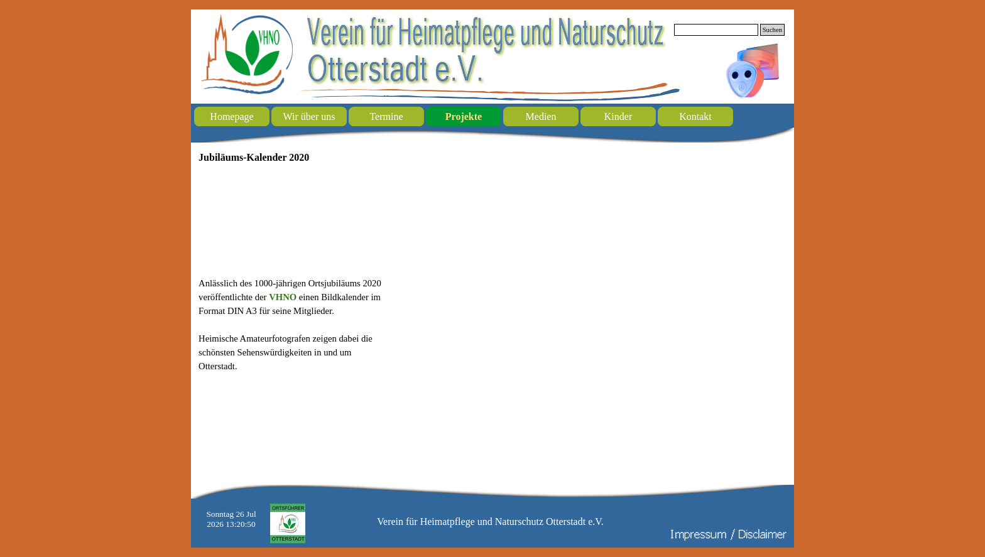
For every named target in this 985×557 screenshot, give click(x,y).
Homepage (231, 116)
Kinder (618, 116)
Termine (386, 116)
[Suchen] (716, 30)
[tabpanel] (294, 324)
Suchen (772, 29)
